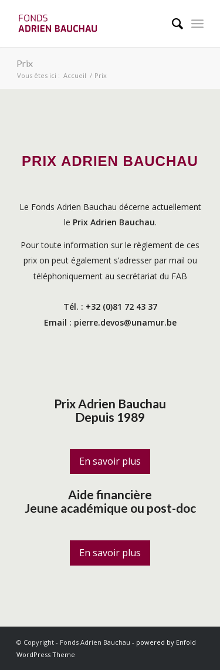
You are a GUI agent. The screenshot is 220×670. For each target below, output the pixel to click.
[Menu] (197, 23)
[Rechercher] (171, 23)
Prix (24, 63)
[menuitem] (171, 23)
